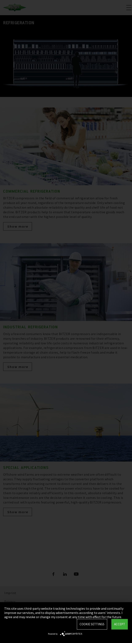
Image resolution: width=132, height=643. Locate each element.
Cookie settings (92, 624)
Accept (119, 624)
